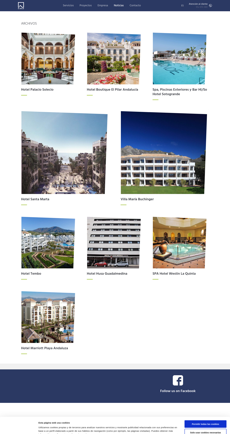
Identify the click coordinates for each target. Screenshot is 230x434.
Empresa (103, 5)
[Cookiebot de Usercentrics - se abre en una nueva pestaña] (19, 428)
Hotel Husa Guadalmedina (107, 274)
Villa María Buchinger (137, 199)
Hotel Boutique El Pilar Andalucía (112, 90)
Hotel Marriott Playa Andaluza (44, 348)
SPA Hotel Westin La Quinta (174, 274)
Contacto (135, 5)
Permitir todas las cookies (205, 408)
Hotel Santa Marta (35, 199)
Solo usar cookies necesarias (205, 417)
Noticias (119, 5)
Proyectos (86, 5)
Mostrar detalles (157, 428)
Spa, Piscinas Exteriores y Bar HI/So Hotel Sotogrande (180, 92)
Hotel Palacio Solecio (37, 90)
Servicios (68, 5)
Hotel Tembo (31, 274)
